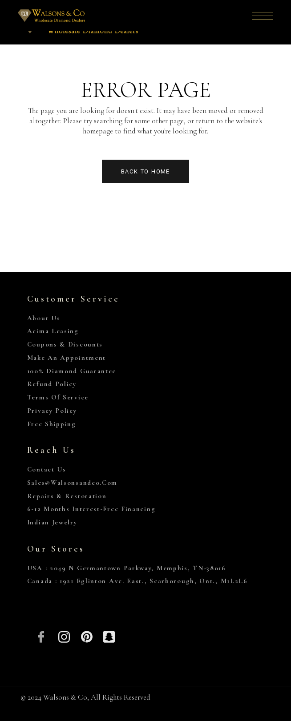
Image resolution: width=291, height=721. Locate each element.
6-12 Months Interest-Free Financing (91, 509)
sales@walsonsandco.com (72, 483)
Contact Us (46, 469)
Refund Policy (52, 384)
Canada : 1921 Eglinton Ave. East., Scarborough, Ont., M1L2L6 (137, 581)
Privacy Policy (52, 411)
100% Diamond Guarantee (71, 371)
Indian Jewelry (52, 522)
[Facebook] (42, 636)
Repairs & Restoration (67, 496)
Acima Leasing (53, 331)
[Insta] (64, 636)
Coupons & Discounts (65, 344)
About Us (44, 318)
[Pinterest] (87, 636)
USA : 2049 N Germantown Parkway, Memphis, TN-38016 (126, 568)
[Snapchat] (109, 636)
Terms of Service (58, 397)
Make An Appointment (66, 358)
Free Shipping (51, 424)
